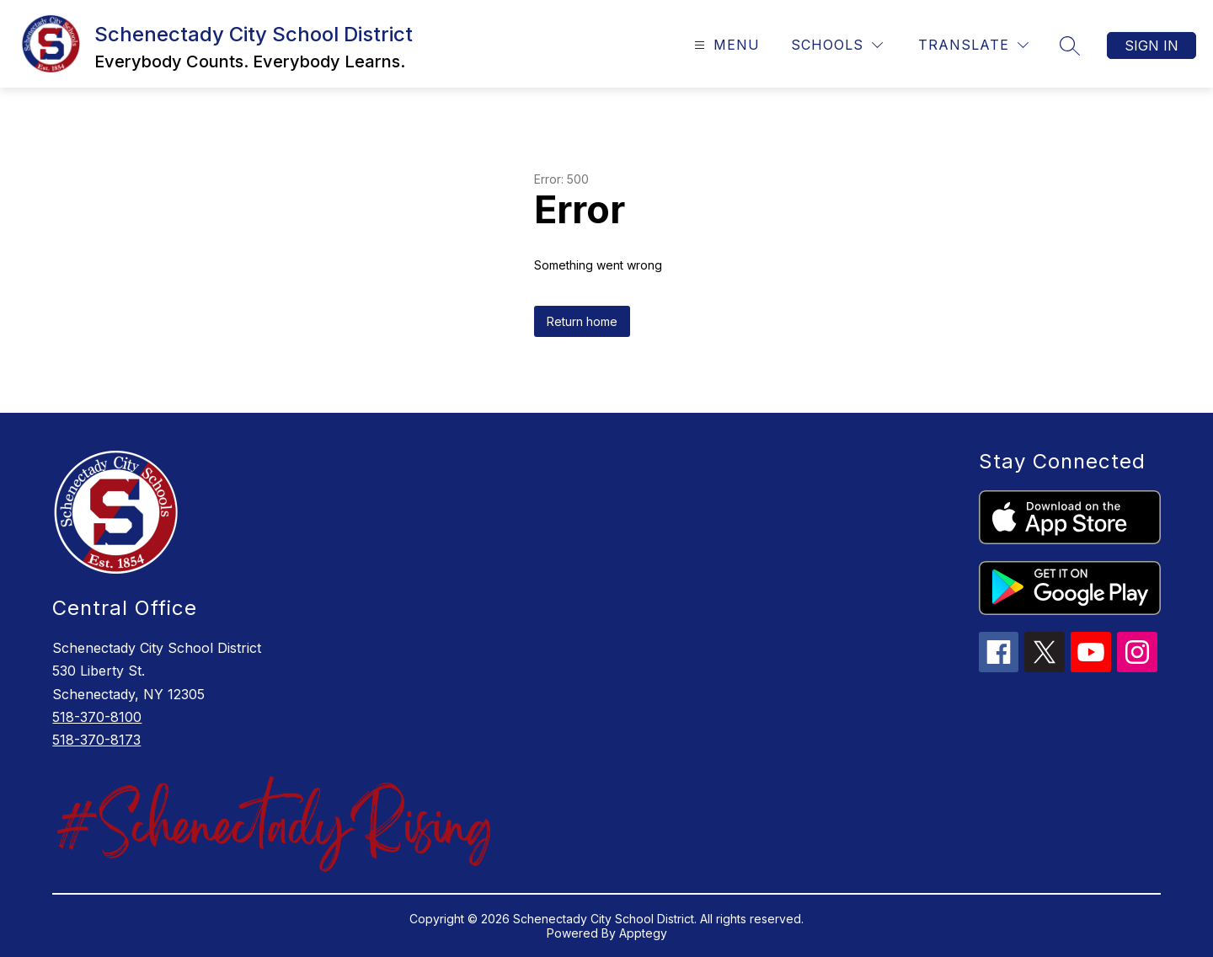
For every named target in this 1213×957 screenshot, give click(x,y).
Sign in (1151, 45)
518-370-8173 (96, 739)
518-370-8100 (97, 716)
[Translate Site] (973, 45)
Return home (582, 321)
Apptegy (643, 933)
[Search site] (1070, 45)
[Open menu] (725, 45)
